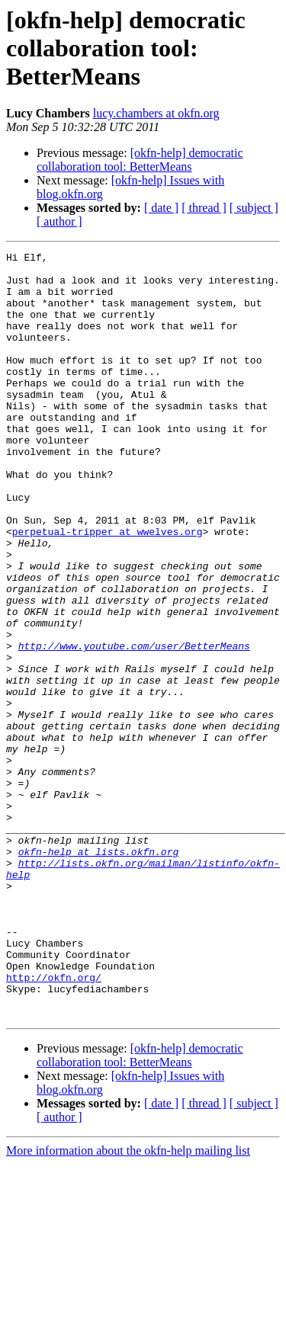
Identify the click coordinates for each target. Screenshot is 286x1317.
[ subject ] (254, 207)
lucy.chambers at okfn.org (156, 113)
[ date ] (161, 207)
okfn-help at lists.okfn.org (98, 972)
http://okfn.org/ (53, 1123)
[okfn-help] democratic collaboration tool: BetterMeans (140, 159)
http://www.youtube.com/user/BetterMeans (134, 725)
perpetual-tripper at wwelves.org (107, 588)
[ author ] (59, 221)
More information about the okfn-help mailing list (128, 1303)
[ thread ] (204, 207)
